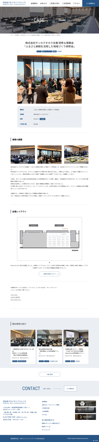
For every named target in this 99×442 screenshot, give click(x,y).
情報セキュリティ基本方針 (51, 423)
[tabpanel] (49, 238)
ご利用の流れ (54, 3)
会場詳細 (43, 119)
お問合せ (90, 3)
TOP (12, 35)
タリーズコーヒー (16, 300)
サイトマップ (46, 430)
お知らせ (43, 3)
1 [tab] (49, 262)
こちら (25, 417)
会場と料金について (50, 274)
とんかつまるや (15, 297)
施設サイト (46, 426)
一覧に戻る (49, 374)
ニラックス (14, 295)
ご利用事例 (66, 3)
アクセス (76, 3)
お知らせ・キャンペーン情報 (50, 405)
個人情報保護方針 (48, 420)
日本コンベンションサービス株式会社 (32, 438)
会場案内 (34, 3)
